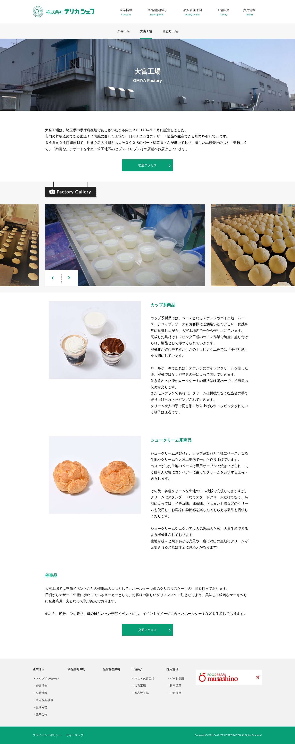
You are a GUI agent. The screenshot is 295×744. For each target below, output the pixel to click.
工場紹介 (137, 669)
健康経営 (41, 707)
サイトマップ (74, 735)
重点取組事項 (44, 700)
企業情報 (38, 669)
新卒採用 (175, 685)
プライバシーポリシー (47, 735)
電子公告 (41, 714)
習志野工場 (170, 31)
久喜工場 (123, 31)
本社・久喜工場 (144, 678)
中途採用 (175, 692)
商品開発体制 (76, 669)
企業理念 (41, 685)
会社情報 (41, 692)
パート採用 (177, 678)
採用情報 (172, 669)
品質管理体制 (111, 669)
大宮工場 (146, 31)
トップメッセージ (47, 678)
